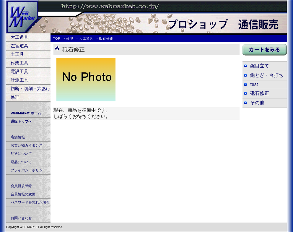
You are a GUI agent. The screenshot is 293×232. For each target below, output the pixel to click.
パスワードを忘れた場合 (30, 202)
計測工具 (19, 79)
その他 (257, 102)
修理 (15, 97)
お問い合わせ (21, 218)
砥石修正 (259, 93)
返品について (21, 162)
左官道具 (19, 45)
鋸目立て (259, 65)
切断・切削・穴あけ (31, 88)
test (254, 84)
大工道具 (19, 37)
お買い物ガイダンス (27, 145)
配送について (21, 154)
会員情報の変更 (23, 194)
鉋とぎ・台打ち (266, 75)
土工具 (17, 54)
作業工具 (19, 62)
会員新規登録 (21, 186)
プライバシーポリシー (28, 170)
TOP (57, 38)
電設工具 (19, 71)
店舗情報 (18, 137)
